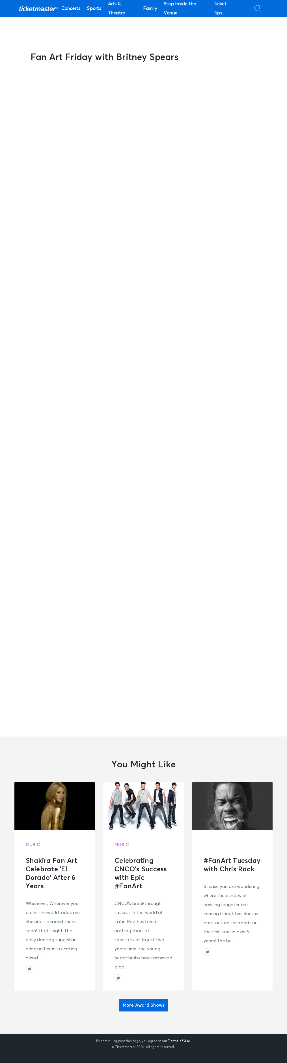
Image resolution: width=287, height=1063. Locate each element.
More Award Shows (144, 1005)
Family (150, 8)
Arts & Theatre (116, 8)
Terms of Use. (179, 1041)
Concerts (71, 8)
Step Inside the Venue (180, 8)
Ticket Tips (219, 8)
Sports (94, 8)
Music (33, 844)
